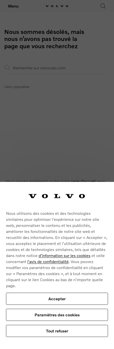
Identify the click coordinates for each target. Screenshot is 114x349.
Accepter (57, 298)
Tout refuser (57, 330)
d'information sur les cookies (64, 255)
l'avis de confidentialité (48, 261)
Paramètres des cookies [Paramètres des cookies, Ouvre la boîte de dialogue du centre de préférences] (57, 314)
